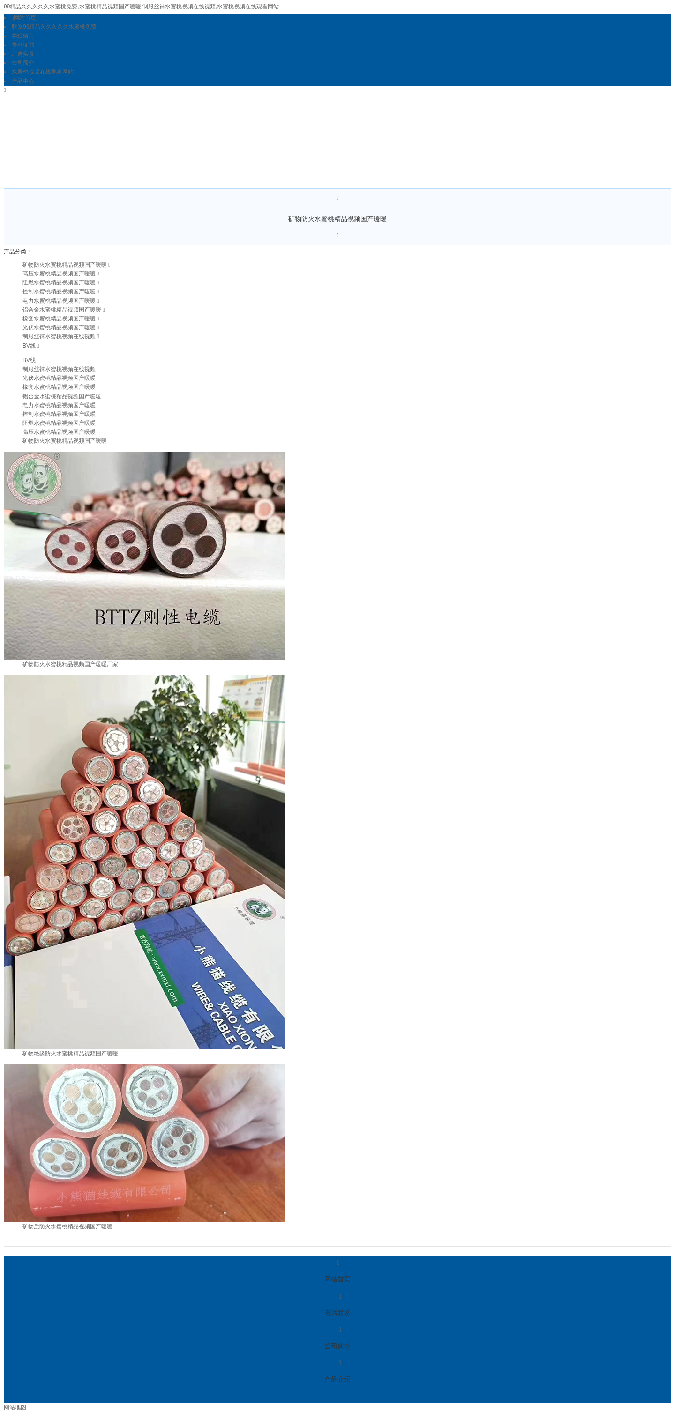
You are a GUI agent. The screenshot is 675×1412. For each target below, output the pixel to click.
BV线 (29, 345)
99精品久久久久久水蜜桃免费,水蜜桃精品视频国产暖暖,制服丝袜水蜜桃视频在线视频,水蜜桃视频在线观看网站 (141, 6)
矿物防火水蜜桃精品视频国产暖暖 (64, 264)
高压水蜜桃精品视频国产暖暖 (59, 273)
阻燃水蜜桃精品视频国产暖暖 (59, 282)
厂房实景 (23, 54)
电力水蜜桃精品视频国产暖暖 (59, 300)
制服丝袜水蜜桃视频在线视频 (59, 336)
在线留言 (23, 36)
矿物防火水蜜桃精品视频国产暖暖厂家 (70, 664)
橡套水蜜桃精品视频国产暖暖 (59, 318)
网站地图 (15, 1407)
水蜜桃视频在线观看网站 (43, 71)
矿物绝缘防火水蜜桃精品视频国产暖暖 (70, 1053)
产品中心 (23, 81)
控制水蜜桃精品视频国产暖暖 (59, 291)
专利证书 (23, 45)
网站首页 (24, 18)
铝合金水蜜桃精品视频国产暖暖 (61, 309)
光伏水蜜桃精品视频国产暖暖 (59, 327)
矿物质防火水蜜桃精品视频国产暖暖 (67, 1226)
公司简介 (23, 62)
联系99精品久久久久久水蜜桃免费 (54, 26)
